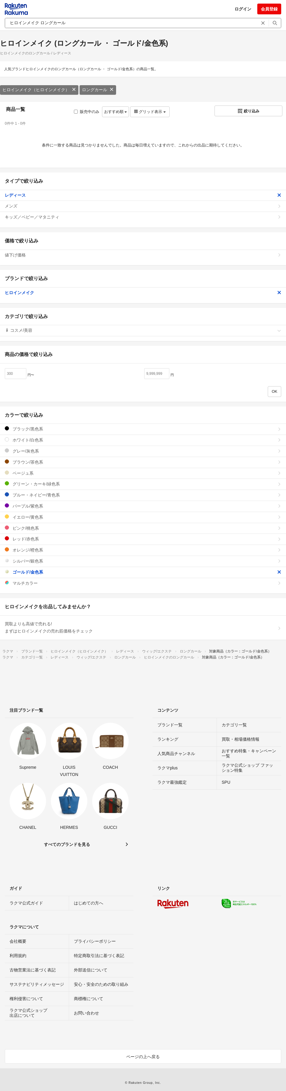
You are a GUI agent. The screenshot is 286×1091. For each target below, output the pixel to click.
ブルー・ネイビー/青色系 (143, 494)
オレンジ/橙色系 (143, 549)
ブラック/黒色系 (143, 428)
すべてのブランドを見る (67, 844)
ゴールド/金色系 (143, 571)
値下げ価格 (143, 255)
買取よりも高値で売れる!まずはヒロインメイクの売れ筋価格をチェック (143, 627)
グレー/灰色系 (143, 450)
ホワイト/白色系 (143, 439)
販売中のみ (86, 111)
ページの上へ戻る (143, 1056)
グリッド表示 (150, 111)
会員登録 (269, 9)
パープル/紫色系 (143, 505)
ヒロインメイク (143, 292)
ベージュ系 (143, 473)
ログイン (243, 9)
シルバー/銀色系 (143, 560)
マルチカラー (143, 583)
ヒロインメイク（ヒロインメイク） (39, 89)
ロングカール (98, 89)
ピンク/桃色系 (143, 528)
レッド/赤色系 (143, 538)
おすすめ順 (115, 111)
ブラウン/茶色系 (143, 461)
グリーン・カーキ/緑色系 (143, 483)
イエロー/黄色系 (143, 516)
